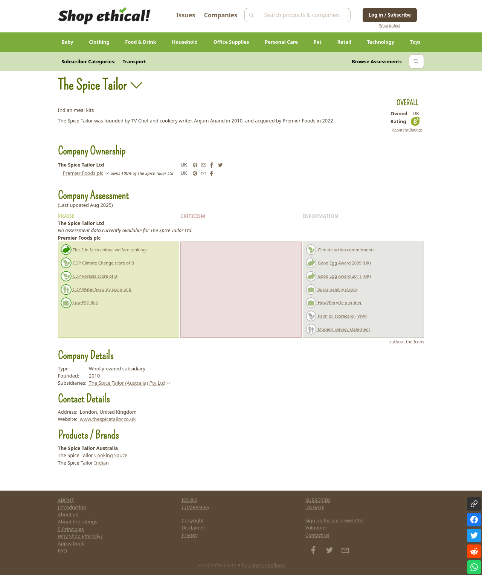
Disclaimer (193, 527)
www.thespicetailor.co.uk (108, 419)
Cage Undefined (267, 565)
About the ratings (78, 521)
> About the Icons (406, 341)
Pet (318, 41)
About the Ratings (407, 129)
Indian (101, 462)
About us (68, 514)
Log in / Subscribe (390, 14)
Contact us (317, 535)
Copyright (193, 520)
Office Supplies (231, 41)
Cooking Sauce (110, 455)
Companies (220, 15)
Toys (415, 41)
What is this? (389, 25)
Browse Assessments (377, 61)
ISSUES (189, 500)
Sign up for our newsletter (335, 520)
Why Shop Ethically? (80, 536)
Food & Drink (140, 41)
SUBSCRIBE (318, 500)
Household (185, 41)
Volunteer (316, 527)
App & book (71, 543)
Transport (134, 61)
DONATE (315, 507)
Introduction (72, 507)
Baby (67, 41)
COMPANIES (195, 507)
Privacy (190, 535)
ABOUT (66, 500)
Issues (185, 15)
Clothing (99, 41)
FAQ (62, 550)
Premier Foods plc (83, 173)
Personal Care (281, 41)
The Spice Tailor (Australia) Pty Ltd (127, 382)
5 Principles (71, 529)
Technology (380, 41)
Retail (344, 41)
